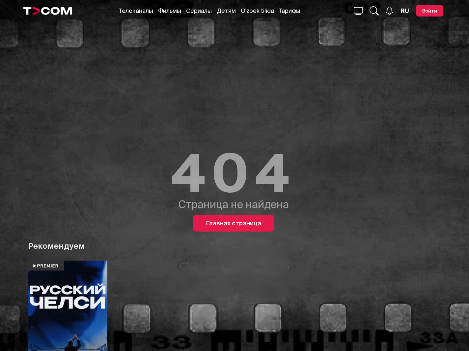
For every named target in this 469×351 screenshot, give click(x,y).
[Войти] (429, 10)
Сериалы (199, 10)
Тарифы (289, 10)
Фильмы (169, 10)
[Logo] (47, 11)
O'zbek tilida (257, 10)
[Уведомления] (389, 11)
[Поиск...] (358, 11)
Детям (226, 10)
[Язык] (404, 11)
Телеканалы (136, 10)
